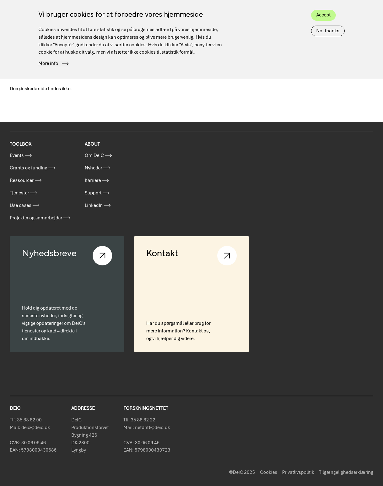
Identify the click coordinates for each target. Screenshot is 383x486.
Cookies (268, 472)
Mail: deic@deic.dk (30, 427)
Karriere (93, 180)
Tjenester (19, 193)
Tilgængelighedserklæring (346, 472)
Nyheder (93, 168)
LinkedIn (94, 205)
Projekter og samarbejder (36, 218)
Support (93, 193)
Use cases (20, 205)
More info (48, 59)
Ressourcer (22, 180)
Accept (323, 10)
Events (17, 155)
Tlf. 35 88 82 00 (26, 420)
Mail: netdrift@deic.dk (146, 427)
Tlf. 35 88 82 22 (139, 420)
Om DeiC (94, 155)
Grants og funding (28, 168)
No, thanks (327, 26)
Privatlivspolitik (298, 472)
